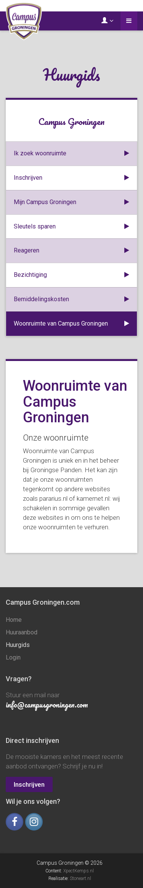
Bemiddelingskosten (71, 299)
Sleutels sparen (71, 226)
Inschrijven (71, 178)
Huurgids (18, 644)
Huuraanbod (21, 632)
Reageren (71, 250)
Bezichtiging (71, 275)
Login (13, 657)
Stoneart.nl (80, 878)
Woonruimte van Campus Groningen (71, 323)
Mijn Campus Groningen (71, 202)
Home (14, 619)
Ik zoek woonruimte (71, 153)
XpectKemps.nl (78, 871)
